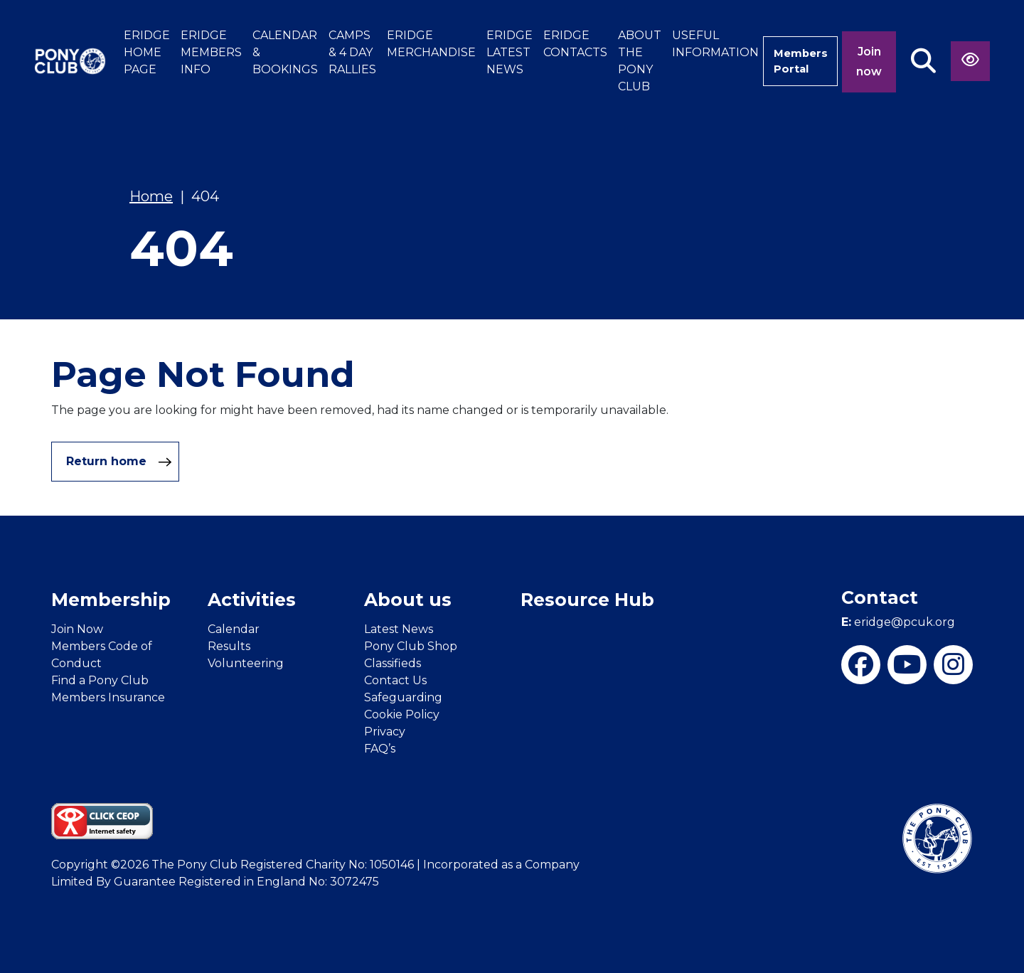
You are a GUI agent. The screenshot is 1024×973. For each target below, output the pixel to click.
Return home (119, 461)
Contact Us (395, 680)
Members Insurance (108, 697)
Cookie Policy (401, 714)
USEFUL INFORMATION (702, 43)
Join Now (77, 629)
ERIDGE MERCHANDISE (418, 43)
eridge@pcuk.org (898, 622)
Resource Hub (587, 599)
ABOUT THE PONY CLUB (627, 60)
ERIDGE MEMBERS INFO (198, 52)
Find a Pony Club (100, 680)
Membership (111, 599)
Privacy (384, 731)
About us (408, 599)
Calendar (234, 629)
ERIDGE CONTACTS (562, 43)
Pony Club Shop (410, 646)
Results (229, 646)
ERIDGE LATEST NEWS (497, 52)
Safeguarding (403, 697)
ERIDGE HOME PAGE (134, 52)
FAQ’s (379, 748)
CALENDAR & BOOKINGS (272, 52)
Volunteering (246, 663)
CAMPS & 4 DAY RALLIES (339, 52)
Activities (252, 599)
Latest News (398, 629)
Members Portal (794, 61)
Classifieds (392, 663)
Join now (869, 61)
